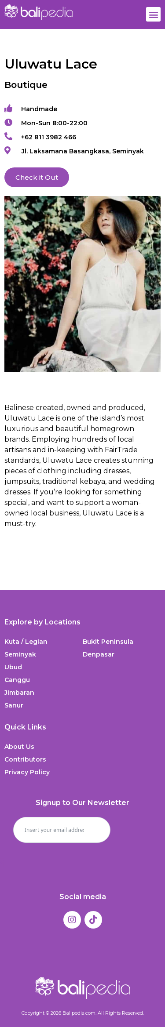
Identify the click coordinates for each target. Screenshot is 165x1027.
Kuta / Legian (26, 642)
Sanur (13, 705)
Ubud (13, 667)
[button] (153, 14)
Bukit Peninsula (108, 642)
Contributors (25, 759)
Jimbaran (19, 693)
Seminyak (20, 654)
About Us (19, 747)
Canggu (17, 680)
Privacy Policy (27, 772)
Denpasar (98, 654)
